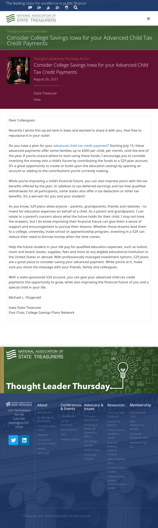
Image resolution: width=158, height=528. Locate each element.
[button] (148, 18)
